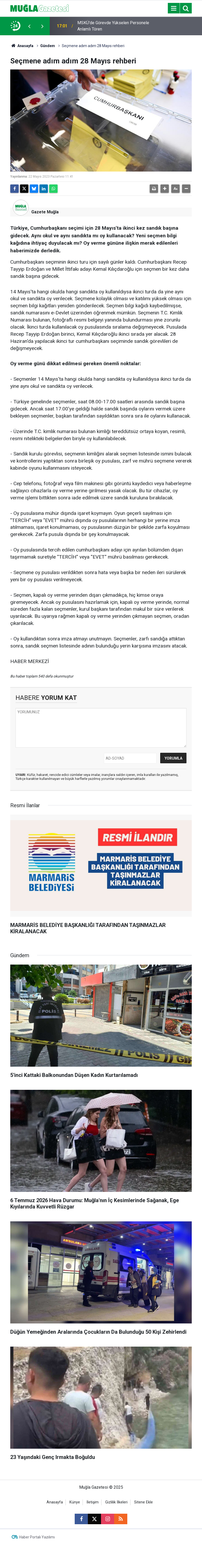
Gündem (47, 46)
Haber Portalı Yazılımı (37, 1537)
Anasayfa (21, 46)
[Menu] (173, 8)
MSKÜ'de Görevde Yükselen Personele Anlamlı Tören (113, 26)
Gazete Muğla (45, 211)
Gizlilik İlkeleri (116, 1502)
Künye (74, 1502)
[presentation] (29, 26)
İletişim (93, 1502)
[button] (164, 188)
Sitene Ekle (143, 1502)
